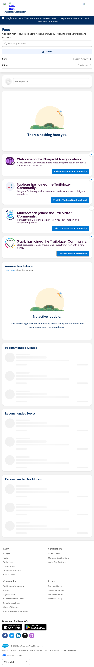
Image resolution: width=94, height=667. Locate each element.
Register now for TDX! (17, 18)
